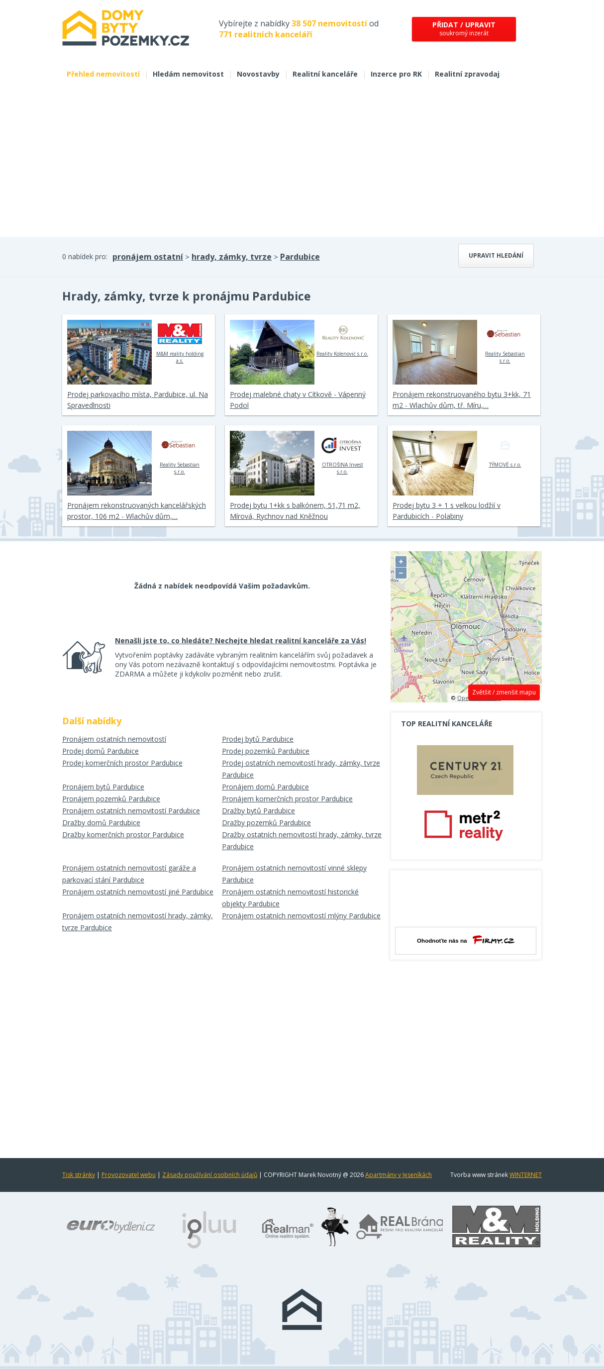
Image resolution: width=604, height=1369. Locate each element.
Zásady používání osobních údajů (209, 1175)
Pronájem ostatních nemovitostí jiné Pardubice (137, 891)
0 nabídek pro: (84, 256)
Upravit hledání (496, 255)
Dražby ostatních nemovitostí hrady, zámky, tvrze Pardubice (302, 840)
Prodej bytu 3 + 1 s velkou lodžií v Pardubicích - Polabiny (447, 510)
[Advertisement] (302, 162)
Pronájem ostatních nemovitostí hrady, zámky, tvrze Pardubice (137, 921)
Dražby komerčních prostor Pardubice (123, 834)
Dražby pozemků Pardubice (266, 822)
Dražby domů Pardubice (101, 822)
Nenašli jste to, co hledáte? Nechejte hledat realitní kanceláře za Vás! (240, 640)
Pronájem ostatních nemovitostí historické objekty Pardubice (290, 897)
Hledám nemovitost (188, 74)
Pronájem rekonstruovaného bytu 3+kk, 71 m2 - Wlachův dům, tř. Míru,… (462, 400)
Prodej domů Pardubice (100, 751)
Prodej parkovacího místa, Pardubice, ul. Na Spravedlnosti (137, 400)
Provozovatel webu (128, 1175)
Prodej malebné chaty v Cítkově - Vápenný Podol (298, 400)
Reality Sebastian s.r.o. (505, 341)
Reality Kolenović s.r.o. (342, 338)
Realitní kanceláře (325, 74)
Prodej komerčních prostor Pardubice (122, 763)
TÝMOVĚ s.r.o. (505, 449)
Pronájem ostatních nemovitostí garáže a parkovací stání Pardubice (129, 873)
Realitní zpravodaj (467, 74)
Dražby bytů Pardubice (258, 810)
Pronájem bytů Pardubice (103, 786)
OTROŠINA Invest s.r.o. (342, 452)
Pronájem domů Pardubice (265, 786)
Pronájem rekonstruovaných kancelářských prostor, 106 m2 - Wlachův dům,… (136, 510)
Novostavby (258, 74)
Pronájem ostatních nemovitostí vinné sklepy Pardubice (294, 873)
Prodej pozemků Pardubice (265, 751)
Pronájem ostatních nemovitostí (114, 739)
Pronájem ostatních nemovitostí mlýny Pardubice (301, 915)
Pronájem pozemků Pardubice (111, 798)
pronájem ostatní (147, 256)
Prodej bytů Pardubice (258, 739)
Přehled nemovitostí (103, 74)
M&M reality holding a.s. (179, 341)
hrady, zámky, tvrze (232, 256)
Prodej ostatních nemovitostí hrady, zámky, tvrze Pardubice (301, 769)
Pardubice (300, 256)
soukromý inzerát (464, 28)
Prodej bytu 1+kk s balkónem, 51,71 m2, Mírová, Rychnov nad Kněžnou (295, 510)
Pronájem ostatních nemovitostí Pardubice (131, 810)
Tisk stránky (78, 1175)
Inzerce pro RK (396, 74)
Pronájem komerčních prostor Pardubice (287, 798)
